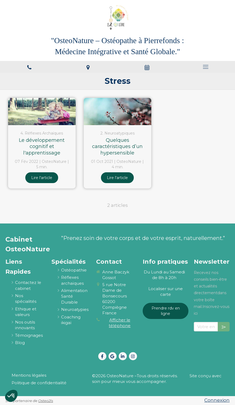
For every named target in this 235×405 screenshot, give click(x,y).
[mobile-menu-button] (205, 66)
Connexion (217, 400)
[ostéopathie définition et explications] (74, 270)
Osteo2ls (45, 401)
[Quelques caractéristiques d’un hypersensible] (117, 111)
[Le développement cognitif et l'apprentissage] (42, 111)
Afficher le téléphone (120, 322)
